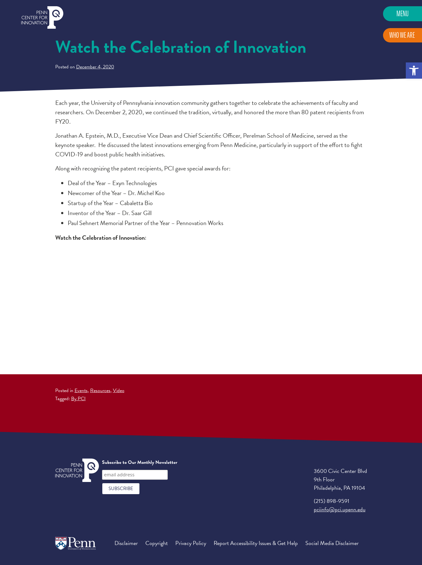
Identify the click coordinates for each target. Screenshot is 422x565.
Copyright (156, 543)
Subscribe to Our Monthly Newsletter (139, 462)
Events (81, 390)
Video (118, 390)
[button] (414, 70)
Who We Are (402, 35)
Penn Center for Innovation (42, 17)
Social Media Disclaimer (332, 543)
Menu (402, 13)
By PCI (78, 398)
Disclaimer (126, 543)
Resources (100, 390)
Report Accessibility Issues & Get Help (256, 543)
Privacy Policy (190, 543)
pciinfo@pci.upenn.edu (340, 509)
